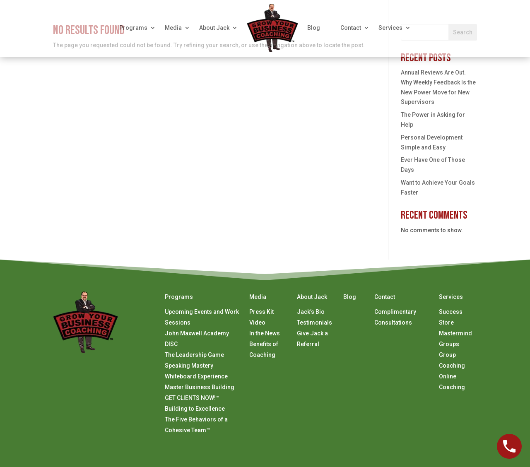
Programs (133, 27)
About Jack (214, 27)
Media (173, 27)
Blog (313, 27)
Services (390, 27)
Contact (350, 27)
